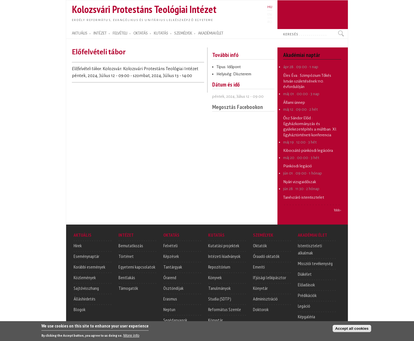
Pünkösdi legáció (297, 166)
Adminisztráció (265, 299)
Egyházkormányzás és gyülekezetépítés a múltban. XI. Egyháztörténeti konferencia (310, 129)
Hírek (78, 245)
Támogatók (128, 288)
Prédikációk (307, 295)
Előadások (306, 285)
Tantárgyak (172, 267)
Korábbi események (89, 267)
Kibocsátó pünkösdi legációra (308, 150)
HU (269, 7)
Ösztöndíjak (173, 288)
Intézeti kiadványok (224, 256)
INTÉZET (100, 33)
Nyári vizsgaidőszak (299, 182)
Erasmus (170, 299)
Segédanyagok (175, 320)
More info (131, 336)
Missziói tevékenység (315, 263)
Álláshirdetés (84, 299)
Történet (126, 256)
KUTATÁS (161, 33)
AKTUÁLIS (79, 33)
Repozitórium (219, 267)
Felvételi (170, 245)
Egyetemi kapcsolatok (136, 267)
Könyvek (215, 277)
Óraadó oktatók (266, 256)
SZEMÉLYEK (183, 33)
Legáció (304, 306)
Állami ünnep (294, 102)
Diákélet (305, 274)
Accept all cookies (352, 329)
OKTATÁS (140, 33)
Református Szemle (224, 309)
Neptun (169, 309)
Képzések (171, 256)
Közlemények (85, 277)
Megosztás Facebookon (237, 106)
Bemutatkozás (130, 245)
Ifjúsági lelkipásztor (269, 277)
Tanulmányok (219, 288)
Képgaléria (306, 316)
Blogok (79, 309)
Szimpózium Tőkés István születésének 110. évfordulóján (307, 81)
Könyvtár (215, 320)
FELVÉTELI (120, 33)
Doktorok (261, 309)
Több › (337, 210)
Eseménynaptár (86, 256)
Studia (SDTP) (219, 299)
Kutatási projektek (223, 245)
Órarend (169, 277)
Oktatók (260, 245)
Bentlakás (126, 277)
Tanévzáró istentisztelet (303, 197)
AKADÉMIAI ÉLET (210, 33)
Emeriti (259, 267)
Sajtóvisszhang (86, 288)
